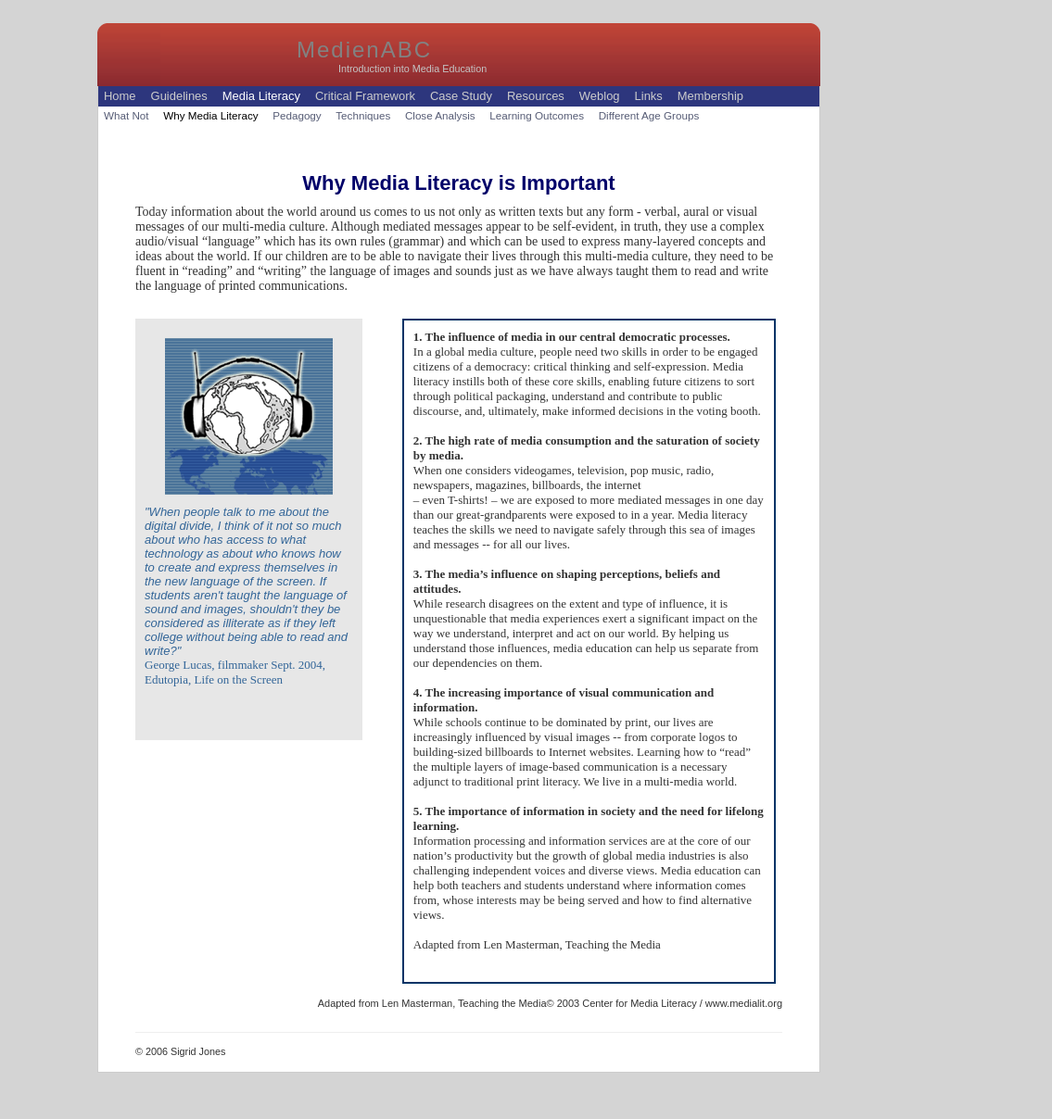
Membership (710, 96)
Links (649, 96)
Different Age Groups (649, 115)
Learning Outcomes (536, 115)
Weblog (599, 96)
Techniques (363, 115)
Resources (535, 96)
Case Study (461, 96)
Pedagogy (297, 115)
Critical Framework (365, 96)
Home (120, 96)
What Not (126, 115)
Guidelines (179, 96)
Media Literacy (261, 96)
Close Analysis (440, 115)
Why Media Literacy (210, 115)
